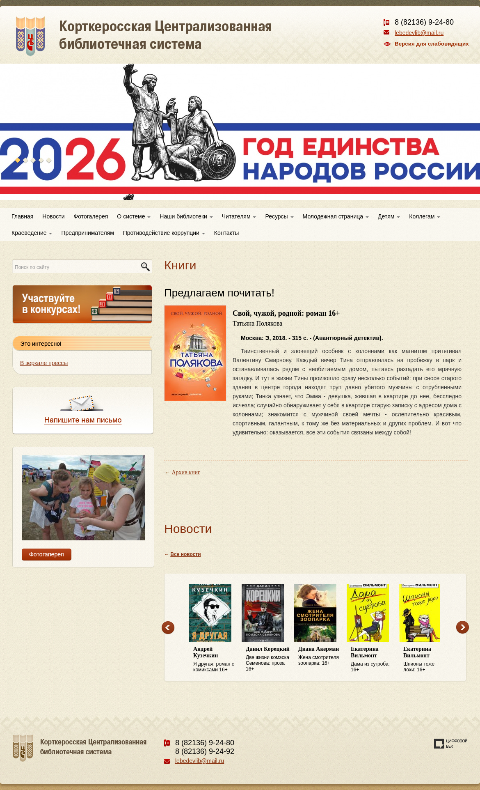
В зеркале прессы (44, 363)
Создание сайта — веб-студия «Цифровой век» (451, 744)
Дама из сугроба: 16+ (373, 659)
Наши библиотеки (186, 216)
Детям (389, 216)
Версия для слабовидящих (432, 44)
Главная (22, 216)
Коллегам (424, 216)
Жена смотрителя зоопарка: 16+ (320, 656)
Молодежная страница (336, 216)
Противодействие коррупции (164, 233)
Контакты (226, 233)
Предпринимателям (87, 233)
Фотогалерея (91, 216)
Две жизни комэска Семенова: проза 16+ (268, 659)
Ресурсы (279, 216)
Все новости (185, 554)
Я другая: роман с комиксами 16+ (215, 659)
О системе (134, 216)
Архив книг (186, 472)
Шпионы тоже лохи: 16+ (425, 659)
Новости (53, 216)
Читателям (239, 216)
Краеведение (31, 233)
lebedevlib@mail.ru (419, 33)
